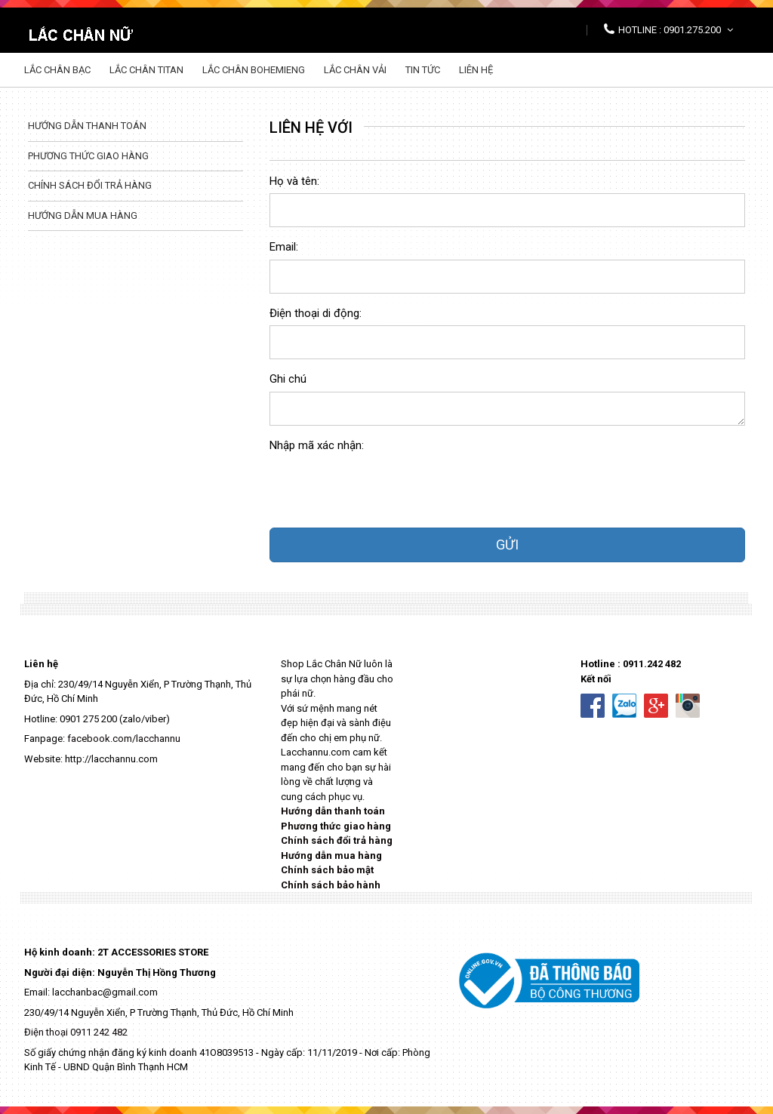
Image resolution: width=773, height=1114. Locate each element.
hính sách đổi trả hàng (340, 840)
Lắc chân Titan (146, 69)
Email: (283, 247)
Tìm (730, 70)
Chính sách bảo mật (327, 870)
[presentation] (384, 486)
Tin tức (422, 69)
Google (656, 706)
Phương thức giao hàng (88, 156)
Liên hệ (476, 69)
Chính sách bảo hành (330, 885)
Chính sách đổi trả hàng (90, 185)
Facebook (593, 706)
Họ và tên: (294, 181)
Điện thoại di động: (315, 313)
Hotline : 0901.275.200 (675, 29)
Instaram (688, 706)
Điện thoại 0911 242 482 (76, 1032)
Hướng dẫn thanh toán (87, 125)
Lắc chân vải (355, 69)
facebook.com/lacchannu (123, 738)
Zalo (624, 706)
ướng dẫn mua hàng (335, 855)
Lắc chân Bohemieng (253, 69)
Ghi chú (287, 379)
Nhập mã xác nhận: (316, 445)
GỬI (507, 544)
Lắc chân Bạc (57, 69)
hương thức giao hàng (339, 826)
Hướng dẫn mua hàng (82, 215)
